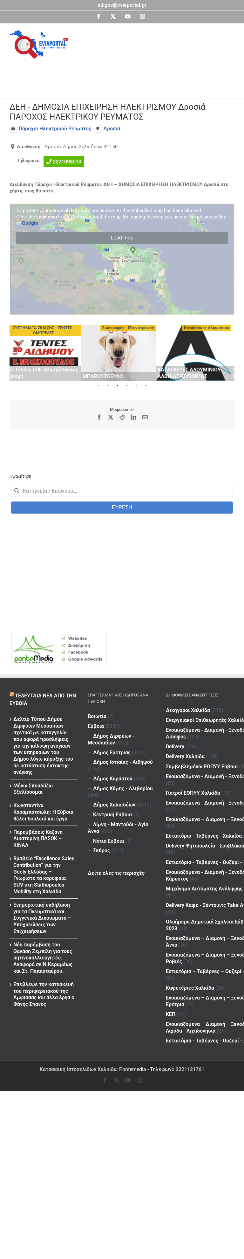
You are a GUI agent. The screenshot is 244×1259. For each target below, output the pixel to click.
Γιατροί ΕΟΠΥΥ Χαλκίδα (193, 750)
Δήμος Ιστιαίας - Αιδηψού (123, 762)
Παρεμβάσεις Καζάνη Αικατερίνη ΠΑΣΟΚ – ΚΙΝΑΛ (38, 838)
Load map (122, 237)
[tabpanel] (47, 353)
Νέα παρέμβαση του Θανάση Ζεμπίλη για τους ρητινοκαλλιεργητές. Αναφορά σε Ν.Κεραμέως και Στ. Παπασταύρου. (42, 958)
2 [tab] (108, 386)
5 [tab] (136, 386)
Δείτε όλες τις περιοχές (116, 873)
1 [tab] (98, 386)
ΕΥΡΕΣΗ (122, 507)
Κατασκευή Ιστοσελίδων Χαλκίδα (78, 1069)
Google (30, 223)
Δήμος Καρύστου (112, 779)
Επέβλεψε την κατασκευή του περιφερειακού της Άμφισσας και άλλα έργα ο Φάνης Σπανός (43, 994)
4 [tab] (127, 386)
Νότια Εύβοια (108, 841)
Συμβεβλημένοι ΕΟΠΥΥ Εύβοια (202, 739)
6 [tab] (146, 386)
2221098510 (67, 161)
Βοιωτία (97, 716)
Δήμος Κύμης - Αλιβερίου (123, 788)
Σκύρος (101, 850)
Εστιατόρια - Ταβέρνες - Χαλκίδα (204, 777)
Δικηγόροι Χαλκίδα (188, 710)
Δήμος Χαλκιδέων (114, 805)
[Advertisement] (125, 76)
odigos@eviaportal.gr (122, 5)
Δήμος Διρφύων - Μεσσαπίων (111, 739)
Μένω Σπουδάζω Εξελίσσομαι (33, 789)
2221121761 (190, 1069)
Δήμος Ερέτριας (112, 753)
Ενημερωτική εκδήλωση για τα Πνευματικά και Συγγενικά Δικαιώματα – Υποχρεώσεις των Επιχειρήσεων (42, 918)
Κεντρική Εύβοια (112, 815)
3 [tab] (117, 386)
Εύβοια (96, 726)
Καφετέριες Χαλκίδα (190, 853)
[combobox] (122, 491)
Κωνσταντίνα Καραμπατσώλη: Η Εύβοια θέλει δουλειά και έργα (43, 812)
